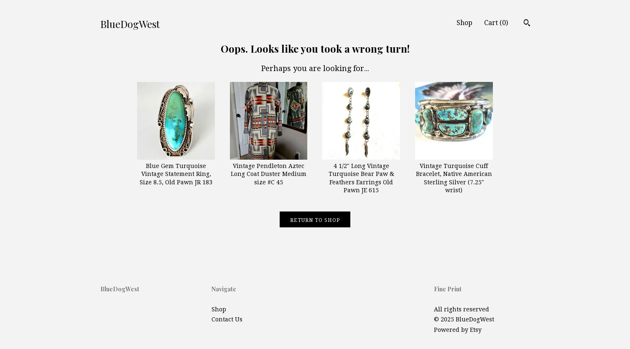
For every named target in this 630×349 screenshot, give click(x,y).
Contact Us (227, 319)
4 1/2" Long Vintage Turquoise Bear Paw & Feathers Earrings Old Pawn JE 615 (361, 174)
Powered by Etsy (458, 329)
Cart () (496, 23)
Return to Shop (315, 220)
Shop (464, 23)
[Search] (527, 23)
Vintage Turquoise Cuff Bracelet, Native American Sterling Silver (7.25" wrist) (454, 174)
